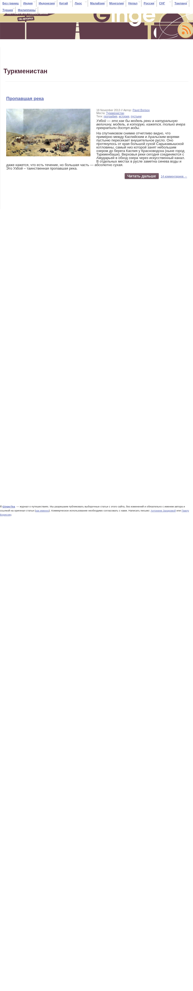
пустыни (136, 116)
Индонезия (47, 3)
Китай (63, 3)
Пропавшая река (25, 99)
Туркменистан (115, 113)
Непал (132, 3)
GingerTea (8, 506)
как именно (42, 510)
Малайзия (97, 3)
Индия (28, 3)
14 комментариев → (174, 176)
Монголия (116, 3)
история (124, 116)
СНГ (162, 3)
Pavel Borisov (141, 110)
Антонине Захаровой (163, 510)
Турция (7, 10)
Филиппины (27, 10)
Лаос (78, 3)
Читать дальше (141, 176)
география (110, 116)
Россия (149, 3)
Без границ (10, 3)
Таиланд (180, 3)
